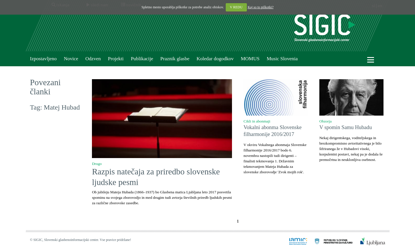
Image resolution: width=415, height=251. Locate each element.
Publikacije (142, 58)
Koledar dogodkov (214, 58)
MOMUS (250, 58)
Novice (71, 58)
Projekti (116, 58)
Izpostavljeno (43, 58)
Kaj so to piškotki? (261, 7)
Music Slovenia (282, 58)
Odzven (93, 58)
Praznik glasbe (175, 58)
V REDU (236, 7)
